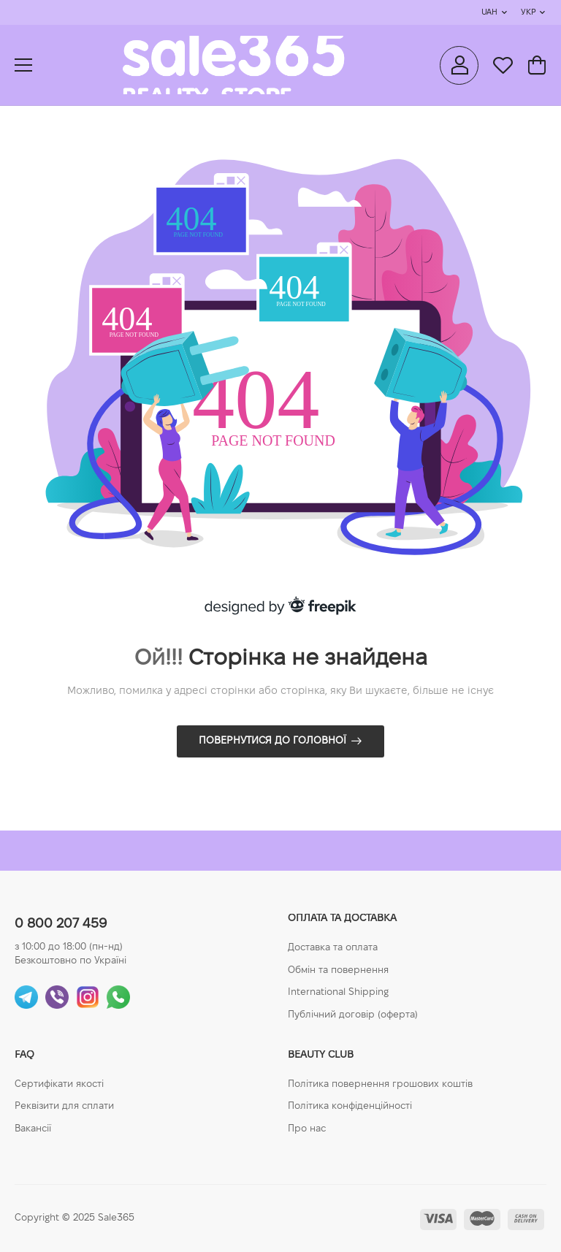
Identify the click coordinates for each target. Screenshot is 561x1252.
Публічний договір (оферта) (353, 1015)
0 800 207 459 (61, 924)
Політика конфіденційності (350, 1106)
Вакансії (33, 1129)
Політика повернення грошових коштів (380, 1084)
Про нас (307, 1129)
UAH (489, 12)
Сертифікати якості (59, 1084)
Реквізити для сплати (64, 1106)
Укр (528, 12)
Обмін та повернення (338, 970)
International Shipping (338, 992)
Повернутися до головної (272, 741)
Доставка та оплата (333, 948)
